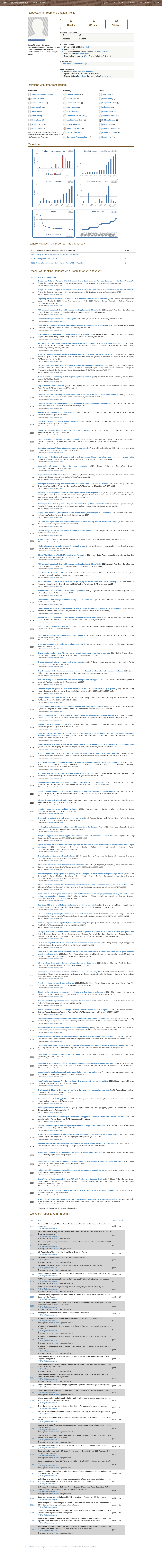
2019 (32, 1521)
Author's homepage (79, 64)
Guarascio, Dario (73, 111)
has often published (101, 51)
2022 (32, 1226)
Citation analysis (51, 1228)
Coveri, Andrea (72, 124)
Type (115, 1220)
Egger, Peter (106, 137)
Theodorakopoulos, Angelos (42, 94)
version (56, 1238)
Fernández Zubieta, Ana (75, 116)
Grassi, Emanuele (73, 133)
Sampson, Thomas (38, 103)
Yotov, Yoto (35, 111)
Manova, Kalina (37, 107)
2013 (32, 1498)
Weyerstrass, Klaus (74, 128)
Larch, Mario (36, 116)
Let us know (106, 76)
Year (33, 277)
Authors (34, 3)
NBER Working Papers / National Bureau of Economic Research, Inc (55, 255)
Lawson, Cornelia (73, 94)
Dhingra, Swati (36, 128)
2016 (32, 1530)
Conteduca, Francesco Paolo (77, 137)
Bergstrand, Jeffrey (109, 103)
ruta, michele (107, 124)
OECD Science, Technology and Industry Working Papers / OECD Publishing (57, 263)
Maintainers (131, 3)
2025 (32, 1413)
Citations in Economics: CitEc (15, 3)
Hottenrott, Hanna (73, 103)
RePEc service (33, 1547)
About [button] (157, 3)
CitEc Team (93, 1547)
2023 (32, 1274)
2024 (32, 1297)
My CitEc (106, 3)
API (114, 3)
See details (85, 47)
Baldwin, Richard (37, 98)
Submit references (144, 3)
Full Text (41, 1228)
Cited (122, 1220)
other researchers (82, 54)
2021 (32, 1235)
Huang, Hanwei (37, 120)
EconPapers (66, 64)
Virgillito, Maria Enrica (75, 120)
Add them (82, 76)
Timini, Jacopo (72, 107)
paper (61, 285)
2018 (32, 1419)
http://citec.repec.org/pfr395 (83, 71)
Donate (121, 3)
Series (42, 3)
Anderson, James (108, 116)
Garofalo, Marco (37, 124)
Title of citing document (48, 277)
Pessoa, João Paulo (109, 133)
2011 (32, 1505)
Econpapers (50, 285)
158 (85, 56)
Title (40, 1220)
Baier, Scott (106, 107)
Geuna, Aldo (71, 98)
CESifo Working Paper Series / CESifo (44, 259)
